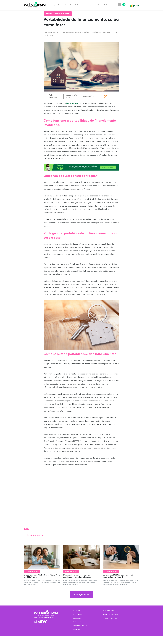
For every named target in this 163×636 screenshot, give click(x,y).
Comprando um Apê (94, 5)
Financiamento (35, 535)
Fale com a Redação (110, 618)
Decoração (68, 5)
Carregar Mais (81, 595)
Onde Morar (108, 5)
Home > (49, 13)
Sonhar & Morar (35, 3)
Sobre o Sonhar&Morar (110, 614)
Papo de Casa (56, 5)
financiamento (72, 103)
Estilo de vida (79, 5)
